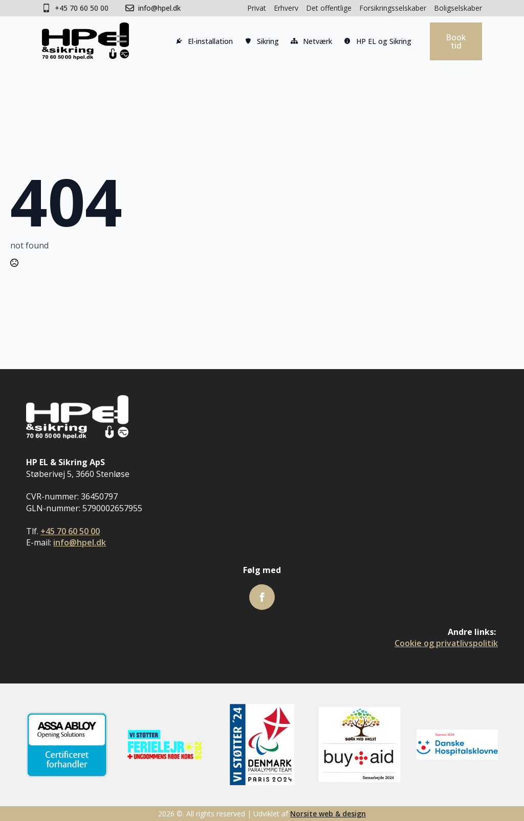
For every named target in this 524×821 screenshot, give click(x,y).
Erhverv (286, 8)
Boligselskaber (458, 8)
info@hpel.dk (79, 542)
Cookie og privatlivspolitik (446, 643)
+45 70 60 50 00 (70, 531)
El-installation (203, 42)
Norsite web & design (328, 813)
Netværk (310, 42)
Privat (256, 8)
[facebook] (262, 597)
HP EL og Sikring (376, 42)
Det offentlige (329, 8)
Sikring (261, 42)
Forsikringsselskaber (392, 8)
